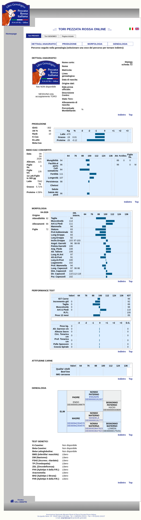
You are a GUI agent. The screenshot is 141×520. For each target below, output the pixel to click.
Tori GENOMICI (51, 36)
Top (131, 115)
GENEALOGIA (120, 44)
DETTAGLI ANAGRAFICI (44, 44)
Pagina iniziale (68, 36)
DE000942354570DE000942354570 (76, 424)
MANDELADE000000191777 (94, 419)
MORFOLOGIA (95, 44)
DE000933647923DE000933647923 (94, 429)
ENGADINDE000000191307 (94, 398)
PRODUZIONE (69, 44)
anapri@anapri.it (66, 518)
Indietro (122, 115)
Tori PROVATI (33, 36)
